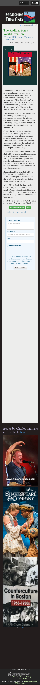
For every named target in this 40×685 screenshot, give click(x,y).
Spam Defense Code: (14, 245)
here (23, 432)
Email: (9, 239)
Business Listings (25, 677)
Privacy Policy (22, 678)
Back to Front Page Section (17, 207)
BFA (23, 628)
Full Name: (11, 232)
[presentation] (23, 251)
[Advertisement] (20, 348)
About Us (16, 677)
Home (35, 3)
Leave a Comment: (13, 220)
